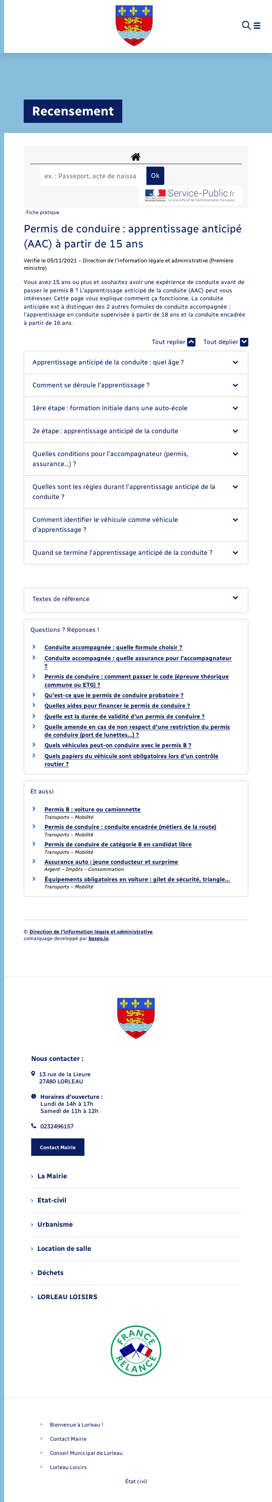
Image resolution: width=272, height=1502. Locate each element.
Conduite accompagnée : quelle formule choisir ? (113, 647)
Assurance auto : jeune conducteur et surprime (111, 862)
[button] (135, 362)
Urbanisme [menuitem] (52, 1224)
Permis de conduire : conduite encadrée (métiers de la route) (130, 827)
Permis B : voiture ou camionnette (93, 809)
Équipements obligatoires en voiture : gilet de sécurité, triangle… (137, 879)
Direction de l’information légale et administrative (91, 932)
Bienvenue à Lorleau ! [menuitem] (76, 1425)
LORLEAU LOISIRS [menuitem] (64, 1297)
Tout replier (173, 342)
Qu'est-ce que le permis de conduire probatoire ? (114, 695)
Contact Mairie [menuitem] (68, 1439)
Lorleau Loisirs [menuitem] (68, 1467)
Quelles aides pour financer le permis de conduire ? (117, 705)
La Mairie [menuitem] (49, 1176)
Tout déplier (225, 342)
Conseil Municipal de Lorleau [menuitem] (86, 1453)
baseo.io (99, 938)
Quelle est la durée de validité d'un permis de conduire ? (125, 716)
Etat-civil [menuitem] (49, 1200)
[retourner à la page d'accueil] (134, 26)
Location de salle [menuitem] (61, 1248)
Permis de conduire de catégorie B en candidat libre (118, 844)
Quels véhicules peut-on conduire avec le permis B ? (118, 745)
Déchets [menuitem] (47, 1273)
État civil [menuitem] (136, 1481)
